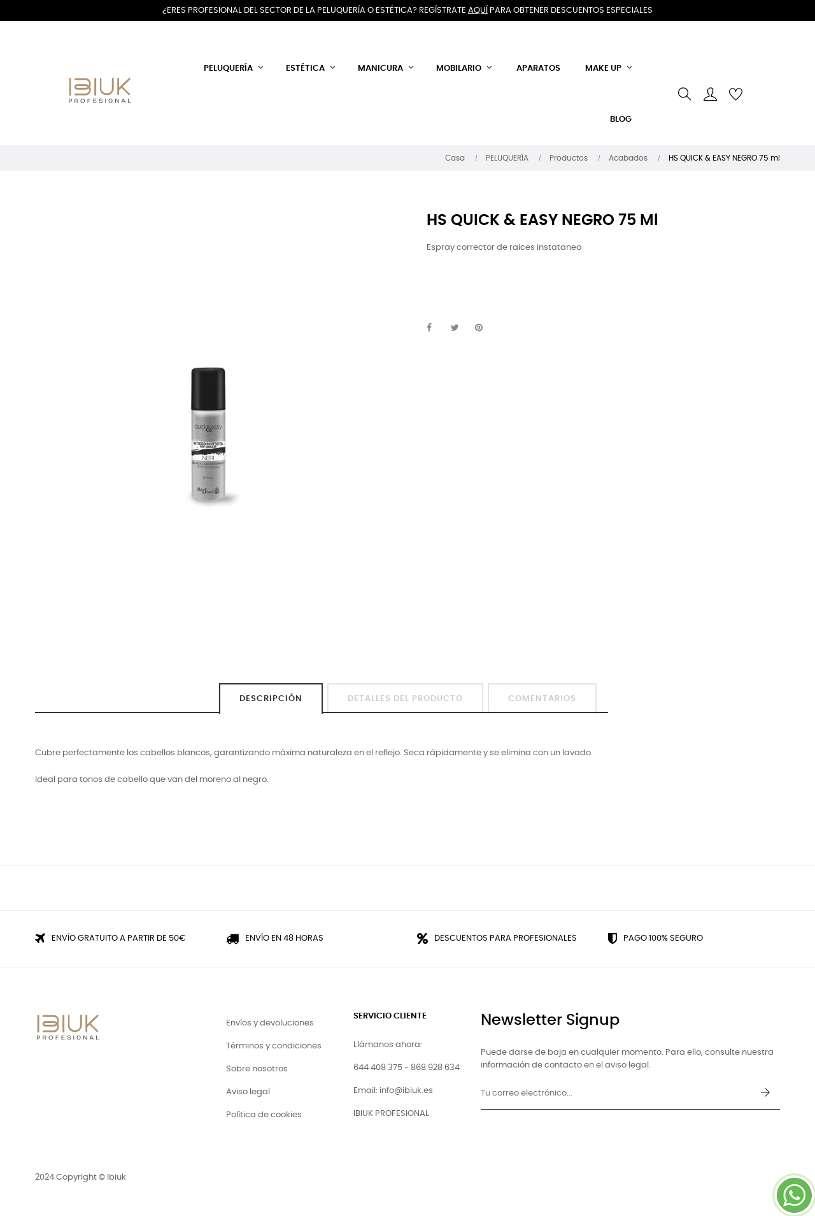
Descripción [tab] (270, 699)
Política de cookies (264, 1115)
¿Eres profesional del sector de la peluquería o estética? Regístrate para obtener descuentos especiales (407, 10)
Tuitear (460, 328)
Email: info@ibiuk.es (393, 1091)
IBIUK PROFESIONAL (391, 1114)
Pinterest (484, 328)
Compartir (436, 328)
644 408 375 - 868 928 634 (406, 1068)
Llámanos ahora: (387, 1045)
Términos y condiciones (274, 1046)
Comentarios (542, 699)
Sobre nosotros (257, 1069)
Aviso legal (248, 1092)
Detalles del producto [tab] (405, 699)
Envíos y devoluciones (270, 1023)
